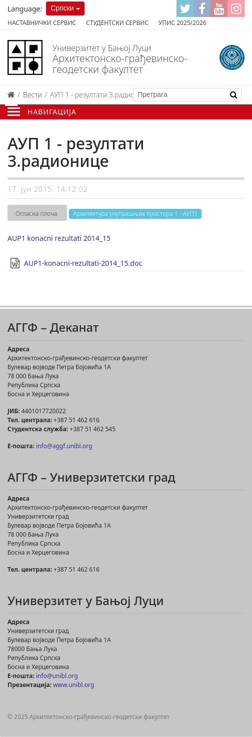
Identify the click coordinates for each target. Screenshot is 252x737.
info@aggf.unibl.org (64, 446)
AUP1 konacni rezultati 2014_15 (59, 238)
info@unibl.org (57, 676)
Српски (62, 8)
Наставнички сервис (42, 22)
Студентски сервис (117, 22)
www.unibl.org (73, 685)
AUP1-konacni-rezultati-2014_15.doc (83, 263)
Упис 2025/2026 (182, 22)
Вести (32, 94)
